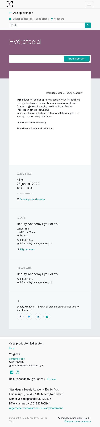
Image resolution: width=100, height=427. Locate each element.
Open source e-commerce (77, 421)
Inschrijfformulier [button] (76, 58)
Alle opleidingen (21, 12)
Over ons (51, 379)
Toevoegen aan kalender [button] (32, 199)
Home (12, 348)
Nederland (57, 19)
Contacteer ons (17, 359)
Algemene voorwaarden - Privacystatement (36, 408)
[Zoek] (88, 25)
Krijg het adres (27, 249)
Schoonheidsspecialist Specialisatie (29, 19)
